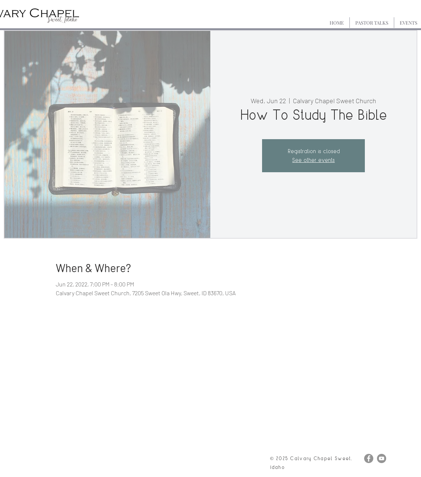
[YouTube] (381, 458)
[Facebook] (368, 458)
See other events (313, 160)
